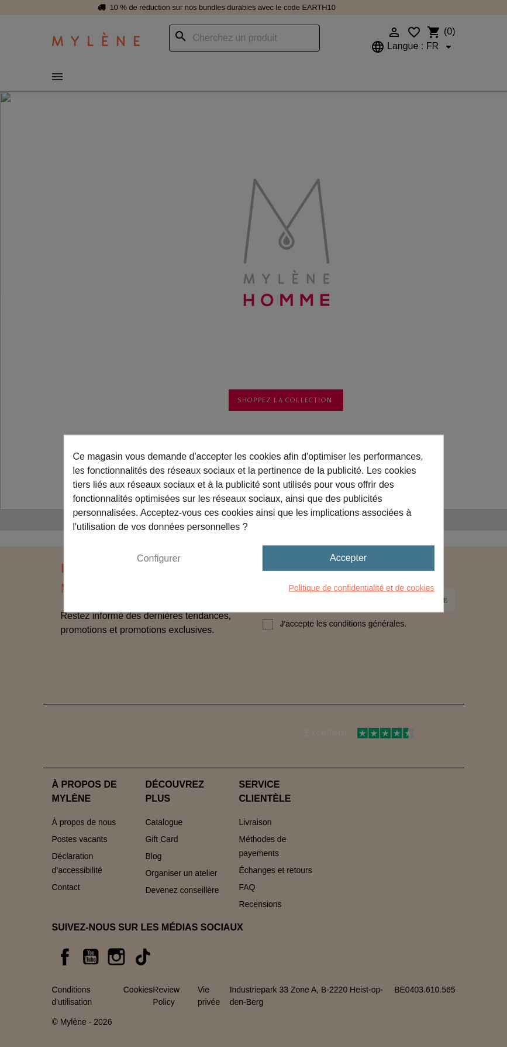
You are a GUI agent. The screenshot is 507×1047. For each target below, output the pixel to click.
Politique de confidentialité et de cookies (361, 587)
